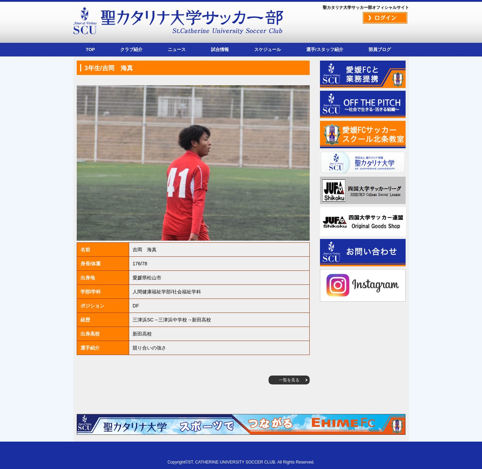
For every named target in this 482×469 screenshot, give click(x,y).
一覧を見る (289, 380)
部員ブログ (380, 49)
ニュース (177, 49)
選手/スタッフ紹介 (324, 49)
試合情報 (220, 49)
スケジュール (267, 49)
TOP (90, 49)
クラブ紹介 (131, 49)
